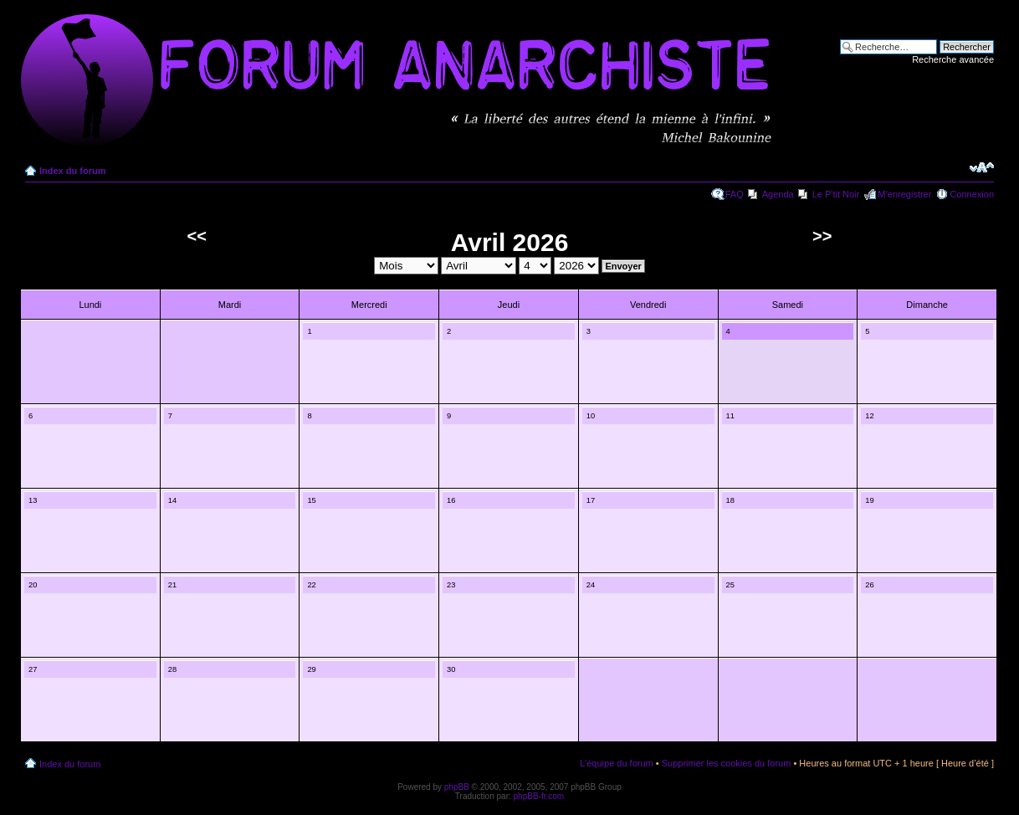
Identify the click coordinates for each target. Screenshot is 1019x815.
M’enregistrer (904, 194)
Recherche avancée (953, 59)
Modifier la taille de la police (982, 167)
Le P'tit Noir (836, 194)
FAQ (734, 194)
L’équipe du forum (616, 763)
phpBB (456, 787)
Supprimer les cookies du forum (726, 763)
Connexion (972, 194)
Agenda (778, 194)
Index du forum (72, 171)
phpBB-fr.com (539, 796)
